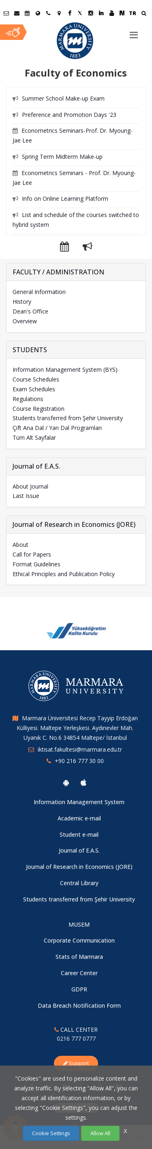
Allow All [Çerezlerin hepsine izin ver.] (100, 1133)
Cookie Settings (51, 1133)
